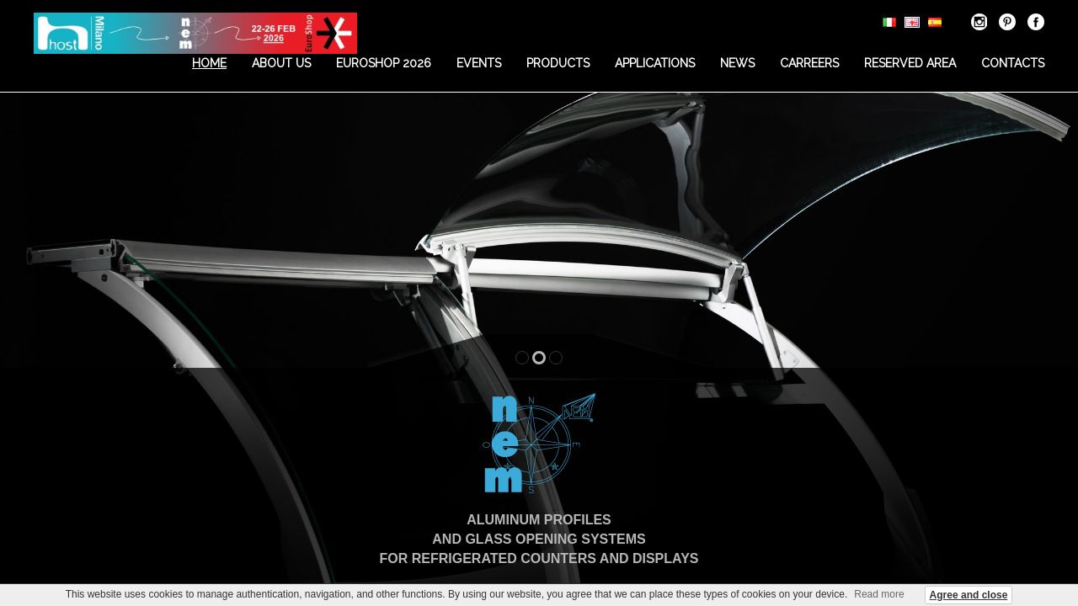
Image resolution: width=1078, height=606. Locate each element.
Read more (879, 594)
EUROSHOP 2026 (383, 63)
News (737, 63)
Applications (655, 63)
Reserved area (910, 63)
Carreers (809, 63)
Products (558, 63)
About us (281, 63)
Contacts (1012, 63)
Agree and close (969, 595)
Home (209, 63)
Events (478, 63)
